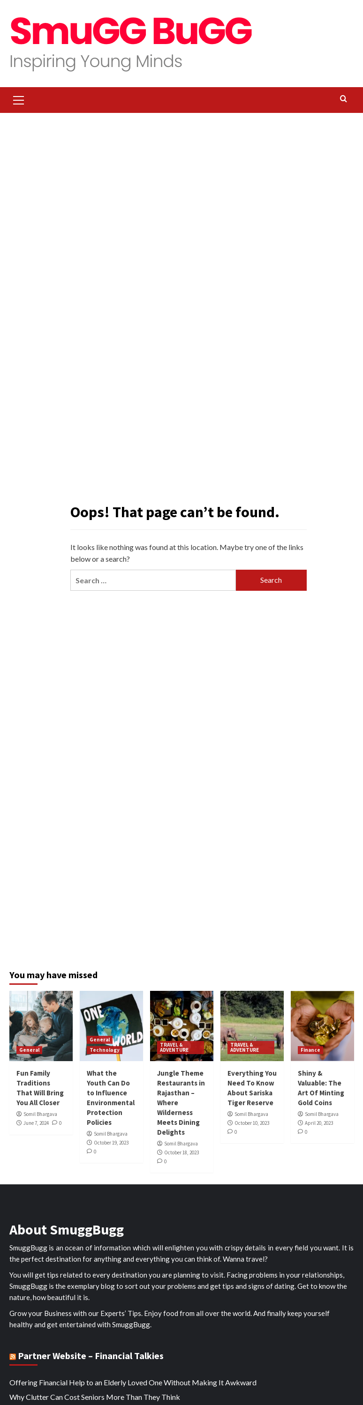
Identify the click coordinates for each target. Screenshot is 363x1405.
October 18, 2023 (181, 1152)
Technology (105, 1050)
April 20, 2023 (319, 1123)
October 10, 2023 (251, 1123)
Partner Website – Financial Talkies (91, 1355)
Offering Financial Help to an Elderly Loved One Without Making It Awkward (133, 1382)
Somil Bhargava (40, 1114)
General (29, 1050)
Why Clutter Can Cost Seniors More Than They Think (94, 1396)
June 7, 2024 (36, 1123)
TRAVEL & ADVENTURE (174, 1047)
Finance (310, 1050)
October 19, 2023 (111, 1142)
